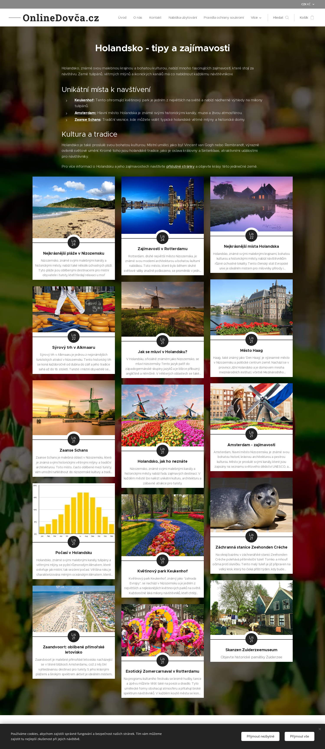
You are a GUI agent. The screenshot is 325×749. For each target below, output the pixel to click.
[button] (281, 17)
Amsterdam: (85, 113)
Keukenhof (83, 100)
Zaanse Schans (87, 119)
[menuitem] (120, 17)
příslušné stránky (180, 166)
